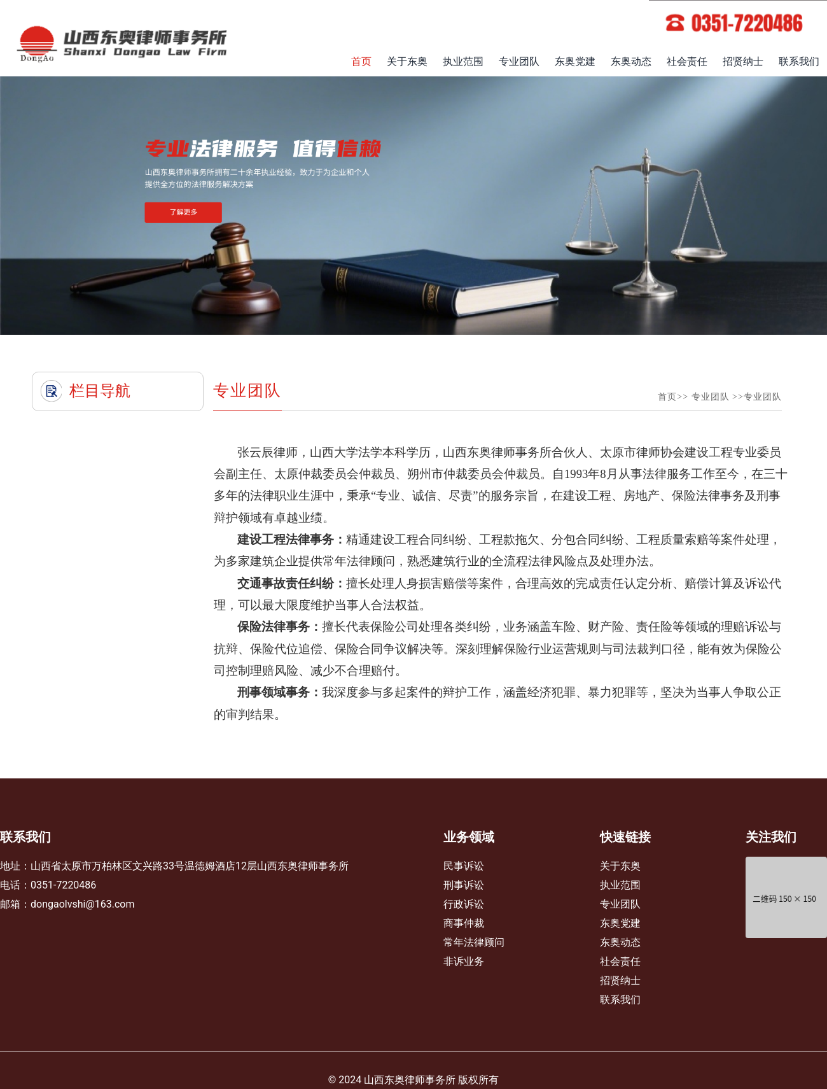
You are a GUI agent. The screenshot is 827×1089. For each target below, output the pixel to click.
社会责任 (687, 61)
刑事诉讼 (463, 885)
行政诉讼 (463, 904)
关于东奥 (407, 61)
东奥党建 (575, 61)
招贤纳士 (743, 61)
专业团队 (519, 61)
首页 (361, 61)
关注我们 (771, 837)
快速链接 (625, 837)
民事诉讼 (463, 866)
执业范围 (463, 61)
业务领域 (468, 837)
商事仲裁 (463, 923)
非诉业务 (463, 961)
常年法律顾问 (473, 942)
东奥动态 (631, 61)
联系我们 (799, 61)
